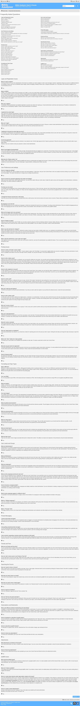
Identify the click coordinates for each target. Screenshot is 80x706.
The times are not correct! (6, 34)
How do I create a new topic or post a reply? (9, 46)
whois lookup (9, 679)
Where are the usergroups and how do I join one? (50, 22)
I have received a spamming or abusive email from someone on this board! (55, 33)
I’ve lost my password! (5, 25)
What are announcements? (6, 70)
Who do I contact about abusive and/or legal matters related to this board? (55, 67)
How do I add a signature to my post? (8, 48)
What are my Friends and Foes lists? (48, 37)
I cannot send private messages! (47, 31)
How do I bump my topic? (6, 60)
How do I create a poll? (5, 49)
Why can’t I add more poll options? (7, 50)
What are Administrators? (45, 18)
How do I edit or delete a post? (7, 47)
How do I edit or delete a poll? (7, 52)
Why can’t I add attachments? (6, 54)
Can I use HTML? (4, 65)
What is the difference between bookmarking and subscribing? (52, 51)
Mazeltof (8, 703)
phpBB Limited (36, 660)
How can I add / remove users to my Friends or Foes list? (52, 38)
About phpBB (13, 662)
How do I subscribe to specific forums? (48, 54)
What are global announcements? (7, 69)
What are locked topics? (5, 73)
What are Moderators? (45, 19)
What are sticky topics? (5, 71)
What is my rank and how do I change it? (9, 40)
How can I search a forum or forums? (48, 42)
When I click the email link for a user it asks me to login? (11, 41)
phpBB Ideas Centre (57, 669)
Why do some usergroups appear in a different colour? (51, 24)
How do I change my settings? (7, 32)
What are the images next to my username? (9, 38)
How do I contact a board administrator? (48, 68)
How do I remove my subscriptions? (47, 55)
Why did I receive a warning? (6, 55)
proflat (4, 703)
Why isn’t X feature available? (46, 66)
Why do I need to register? (6, 18)
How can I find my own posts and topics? (48, 47)
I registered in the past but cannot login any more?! (11, 24)
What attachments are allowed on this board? (49, 59)
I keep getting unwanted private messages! (49, 32)
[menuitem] (8, 1)
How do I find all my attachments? (47, 60)
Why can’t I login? (4, 23)
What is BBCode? (4, 64)
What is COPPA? (4, 19)
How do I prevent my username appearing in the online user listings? (14, 33)
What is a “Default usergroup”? (46, 25)
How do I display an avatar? (6, 39)
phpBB (51, 206)
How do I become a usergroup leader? (48, 23)
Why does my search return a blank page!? (49, 45)
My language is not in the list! (6, 37)
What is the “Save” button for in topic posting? (10, 58)
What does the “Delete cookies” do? (8, 28)
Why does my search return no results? (48, 44)
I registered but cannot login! (6, 22)
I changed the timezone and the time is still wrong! (10, 35)
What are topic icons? (5, 74)
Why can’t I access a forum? (6, 53)
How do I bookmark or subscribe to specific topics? (50, 53)
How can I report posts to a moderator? (8, 56)
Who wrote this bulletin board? (46, 64)
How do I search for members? (46, 46)
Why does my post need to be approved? (9, 59)
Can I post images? (5, 68)
